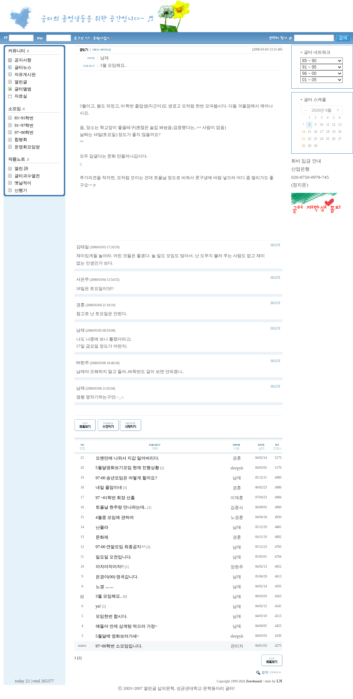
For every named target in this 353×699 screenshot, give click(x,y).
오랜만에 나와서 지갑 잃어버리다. (127, 458)
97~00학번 (24, 132)
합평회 (20, 139)
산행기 (20, 190)
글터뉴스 (22, 67)
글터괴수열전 (27, 175)
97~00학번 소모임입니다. (119, 646)
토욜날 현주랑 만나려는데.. (121, 507)
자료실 (20, 96)
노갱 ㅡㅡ (105, 586)
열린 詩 (21, 168)
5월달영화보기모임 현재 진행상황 (127, 467)
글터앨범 (22, 89)
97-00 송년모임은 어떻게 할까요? (126, 477)
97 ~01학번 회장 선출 (115, 497)
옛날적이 (22, 182)
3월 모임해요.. (109, 596)
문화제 (102, 537)
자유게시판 (25, 74)
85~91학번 (24, 117)
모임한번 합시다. (111, 616)
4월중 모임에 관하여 (115, 517)
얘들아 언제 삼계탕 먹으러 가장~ (126, 626)
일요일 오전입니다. (114, 557)
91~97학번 (24, 125)
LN (279, 681)
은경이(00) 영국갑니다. (117, 576)
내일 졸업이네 (109, 487)
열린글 (20, 81)
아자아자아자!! (110, 566)
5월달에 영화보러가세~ (117, 636)
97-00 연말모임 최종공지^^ (120, 546)
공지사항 (22, 60)
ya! (98, 606)
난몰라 (102, 527)
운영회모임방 (27, 146)
